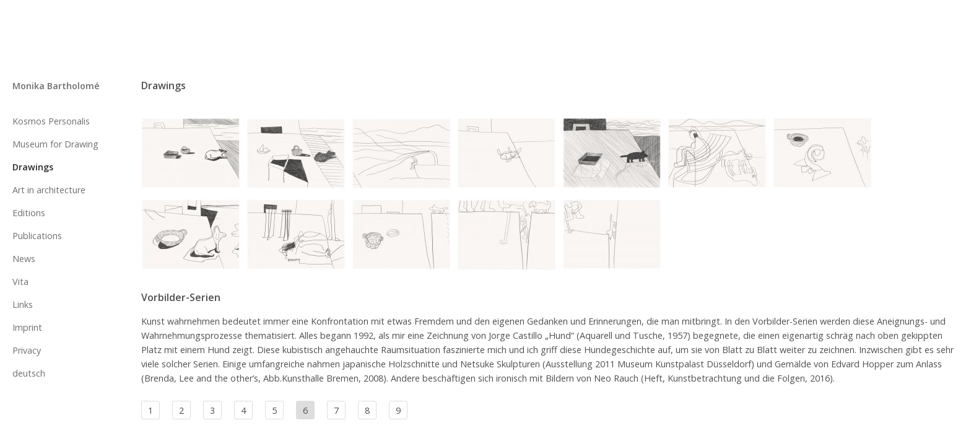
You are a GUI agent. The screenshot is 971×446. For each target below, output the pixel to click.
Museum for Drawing (55, 144)
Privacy (26, 350)
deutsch (28, 373)
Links (22, 304)
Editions (28, 213)
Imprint (27, 327)
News (23, 259)
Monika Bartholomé (56, 86)
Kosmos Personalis (51, 121)
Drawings (32, 167)
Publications (37, 236)
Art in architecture (48, 190)
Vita (20, 281)
